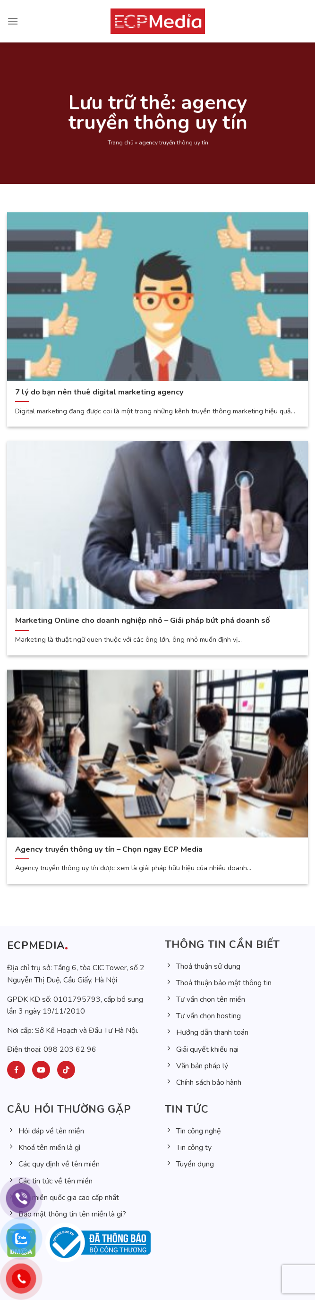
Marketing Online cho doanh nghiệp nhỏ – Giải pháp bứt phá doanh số (142, 620)
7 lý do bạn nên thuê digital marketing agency (100, 392)
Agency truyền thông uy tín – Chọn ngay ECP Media (109, 849)
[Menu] (12, 21)
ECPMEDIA (36, 946)
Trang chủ (120, 150)
